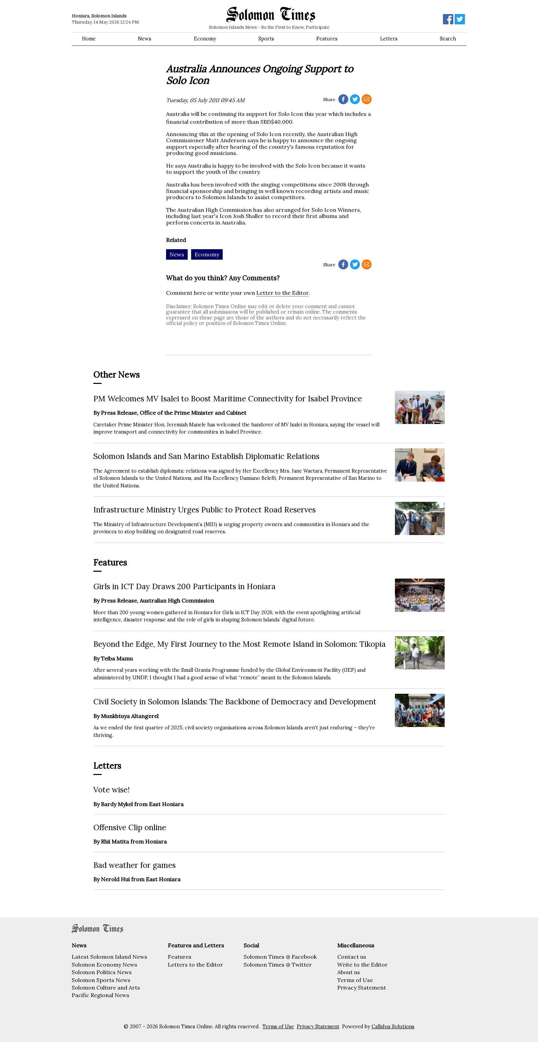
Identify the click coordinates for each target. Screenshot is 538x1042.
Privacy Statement (361, 987)
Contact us (351, 956)
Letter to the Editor (282, 292)
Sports (266, 39)
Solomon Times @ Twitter (278, 964)
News (144, 39)
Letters (389, 39)
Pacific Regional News (100, 995)
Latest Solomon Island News (109, 956)
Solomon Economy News (104, 964)
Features (327, 39)
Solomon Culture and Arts (106, 987)
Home (89, 39)
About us (348, 972)
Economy (205, 39)
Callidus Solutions (393, 1026)
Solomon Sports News (101, 980)
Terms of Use (355, 980)
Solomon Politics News (102, 972)
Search (448, 39)
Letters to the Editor (195, 964)
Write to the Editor (362, 964)
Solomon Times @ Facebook (280, 956)
